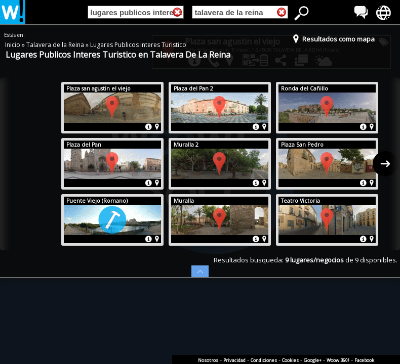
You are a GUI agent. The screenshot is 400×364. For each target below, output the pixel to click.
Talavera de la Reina (56, 44)
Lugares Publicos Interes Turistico (138, 44)
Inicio (13, 44)
